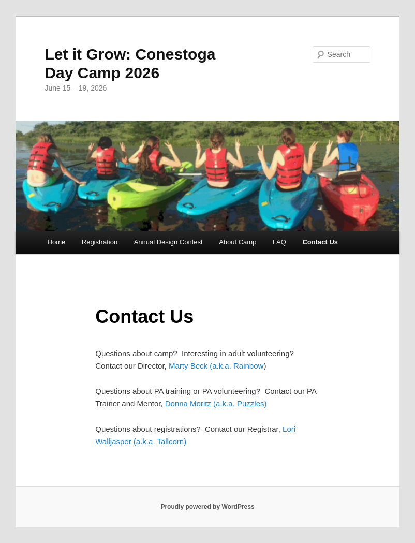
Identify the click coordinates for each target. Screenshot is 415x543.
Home (57, 242)
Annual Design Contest (168, 242)
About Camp (237, 242)
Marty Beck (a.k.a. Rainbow (215, 365)
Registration (99, 242)
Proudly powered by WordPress (207, 506)
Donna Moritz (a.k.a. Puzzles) (216, 403)
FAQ (279, 242)
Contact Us (320, 242)
